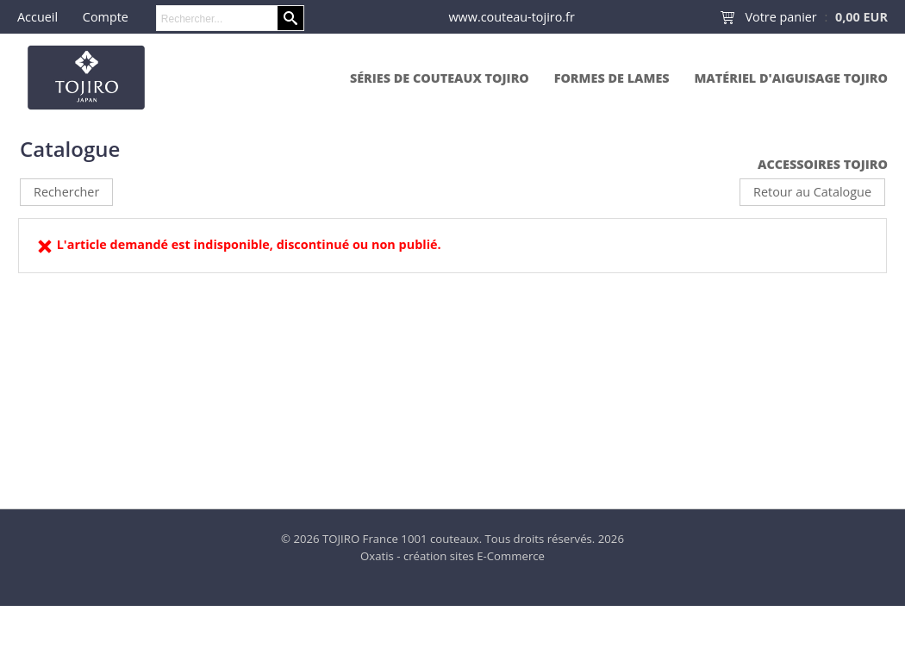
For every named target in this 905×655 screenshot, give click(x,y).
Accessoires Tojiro (823, 164)
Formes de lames (612, 78)
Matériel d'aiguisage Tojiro (791, 78)
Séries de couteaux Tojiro (439, 78)
